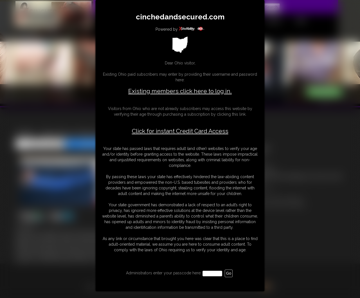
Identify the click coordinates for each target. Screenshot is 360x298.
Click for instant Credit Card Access (180, 131)
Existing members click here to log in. (180, 91)
